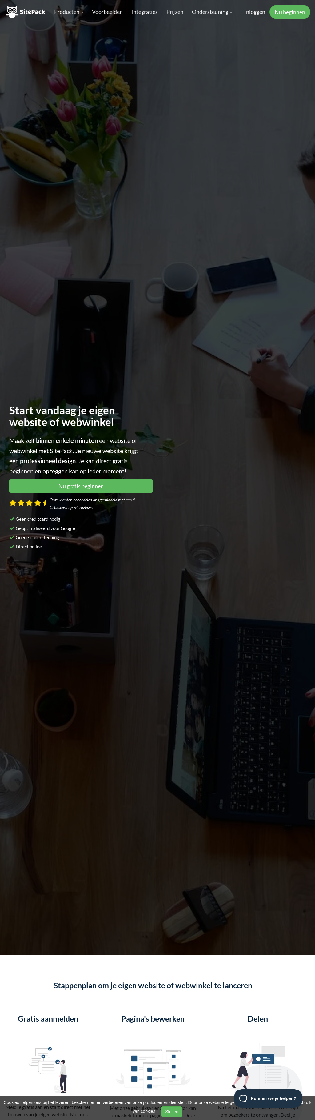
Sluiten (171, 1111)
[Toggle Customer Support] (268, 1098)
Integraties (144, 11)
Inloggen (254, 11)
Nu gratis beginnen (81, 486)
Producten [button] (68, 11)
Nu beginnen (290, 12)
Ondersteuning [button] (212, 11)
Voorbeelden (107, 11)
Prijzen (174, 11)
